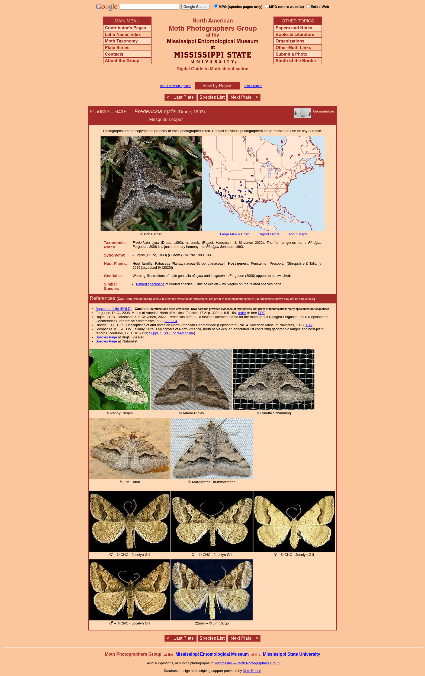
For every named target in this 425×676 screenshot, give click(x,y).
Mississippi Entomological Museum (212, 654)
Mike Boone (252, 671)
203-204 (171, 321)
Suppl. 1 (155, 333)
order (242, 313)
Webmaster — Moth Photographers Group (246, 663)
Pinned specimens (150, 284)
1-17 (309, 325)
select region (253, 86)
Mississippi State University (291, 654)
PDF (261, 313)
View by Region (217, 85)
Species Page (106, 337)
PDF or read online (179, 333)
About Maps (297, 234)
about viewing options (175, 86)
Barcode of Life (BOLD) (114, 309)
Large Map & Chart (234, 234)
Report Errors (269, 234)
